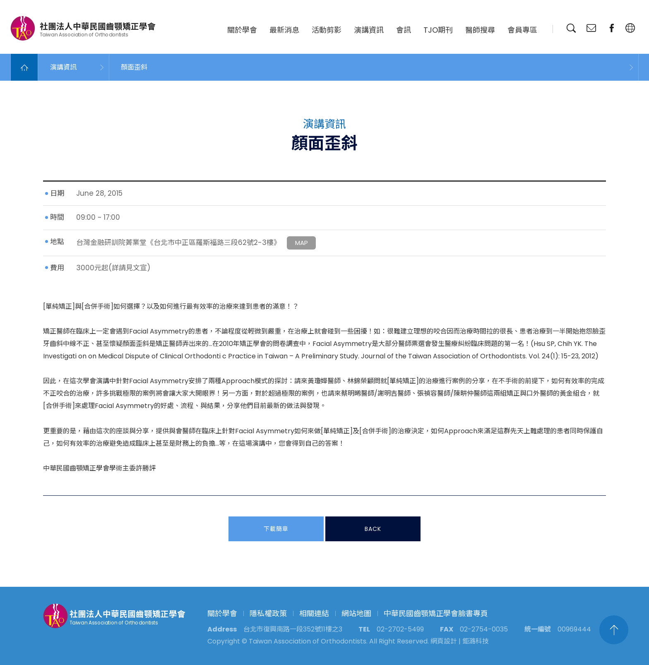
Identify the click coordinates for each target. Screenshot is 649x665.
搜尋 (571, 28)
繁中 (630, 28)
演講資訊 (369, 30)
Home (24, 67)
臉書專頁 (611, 28)
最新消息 (284, 30)
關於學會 (242, 30)
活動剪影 (326, 30)
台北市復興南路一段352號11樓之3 (292, 629)
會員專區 (522, 30)
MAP (301, 243)
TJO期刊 (438, 30)
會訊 (403, 30)
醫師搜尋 (480, 30)
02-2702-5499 (400, 629)
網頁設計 (443, 641)
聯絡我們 (591, 28)
